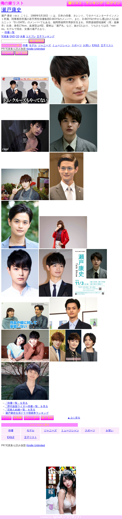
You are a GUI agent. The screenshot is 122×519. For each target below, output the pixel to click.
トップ (6, 417)
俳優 (25, 45)
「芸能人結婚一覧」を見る (20, 409)
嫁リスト (75, 3)
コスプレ (31, 36)
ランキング (94, 3)
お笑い (87, 45)
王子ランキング (45, 36)
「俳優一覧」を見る (16, 403)
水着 (22, 36)
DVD (12, 36)
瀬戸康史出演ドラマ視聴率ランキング (27, 413)
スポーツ (76, 45)
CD (17, 36)
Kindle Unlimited (36, 48)
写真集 (5, 36)
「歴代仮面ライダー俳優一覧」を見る (26, 406)
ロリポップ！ (74, 517)
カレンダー (32, 417)
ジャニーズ (44, 45)
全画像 (17, 417)
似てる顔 (21, 52)
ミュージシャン (61, 45)
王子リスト (107, 45)
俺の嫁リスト (12, 3)
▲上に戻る (74, 417)
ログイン (113, 3)
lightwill (57, 517)
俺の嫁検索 (37, 41)
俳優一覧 (9, 32)
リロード (8, 52)
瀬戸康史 (11, 10)
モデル (33, 45)
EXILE (95, 45)
